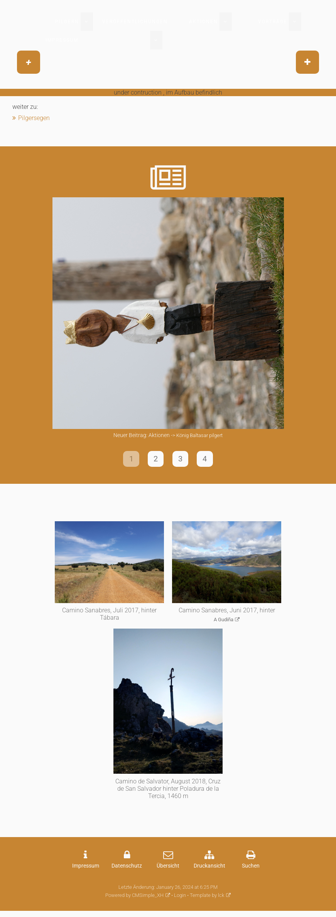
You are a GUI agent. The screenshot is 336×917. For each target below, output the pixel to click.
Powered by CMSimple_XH (134, 899)
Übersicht (168, 869)
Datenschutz (126, 869)
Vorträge (272, 21)
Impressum (62, 40)
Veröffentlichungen (135, 21)
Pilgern (67, 21)
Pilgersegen (34, 118)
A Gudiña (223, 622)
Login (180, 899)
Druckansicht (209, 869)
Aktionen (203, 21)
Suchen (251, 869)
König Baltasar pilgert (199, 435)
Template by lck (207, 899)
